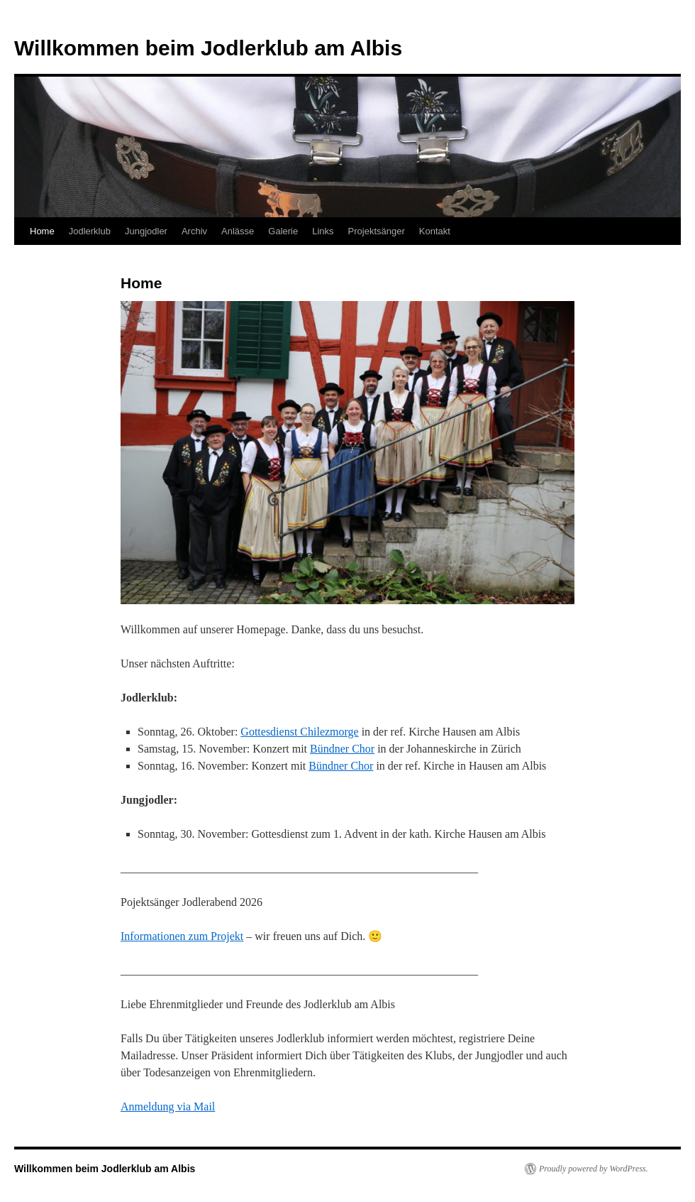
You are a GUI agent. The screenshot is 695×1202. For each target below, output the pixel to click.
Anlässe (237, 231)
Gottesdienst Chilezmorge (299, 732)
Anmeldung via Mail (168, 1106)
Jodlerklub (90, 231)
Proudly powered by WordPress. (593, 1169)
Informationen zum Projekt (182, 936)
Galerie (283, 231)
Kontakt (434, 231)
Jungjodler (146, 231)
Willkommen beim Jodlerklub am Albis (208, 48)
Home (42, 231)
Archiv (194, 231)
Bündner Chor (342, 749)
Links (322, 231)
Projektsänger (376, 231)
